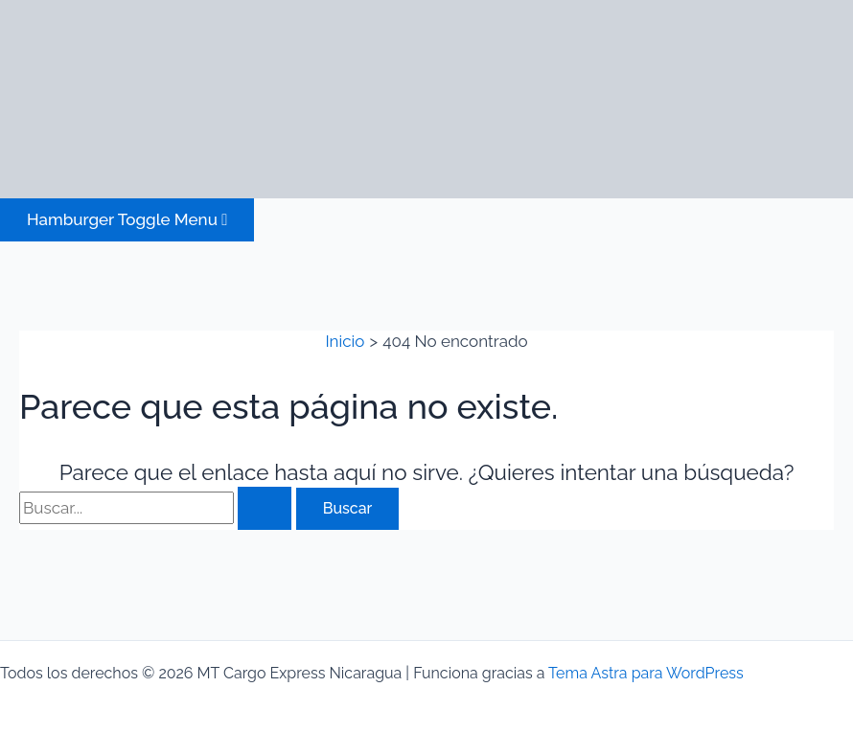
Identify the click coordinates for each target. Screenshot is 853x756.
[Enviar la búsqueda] (264, 508)
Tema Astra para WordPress (646, 673)
